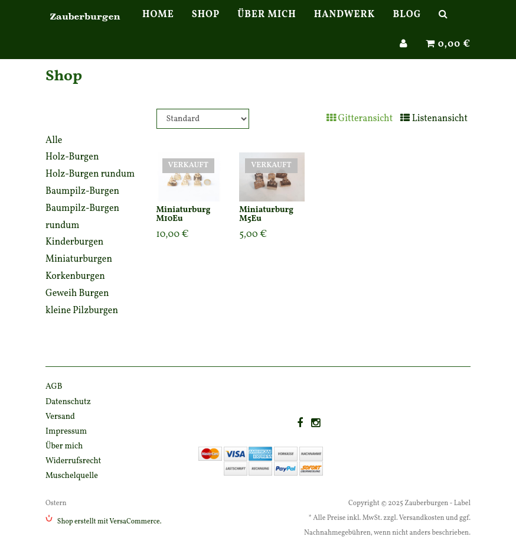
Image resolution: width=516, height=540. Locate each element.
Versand (60, 416)
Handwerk (344, 26)
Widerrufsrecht (73, 461)
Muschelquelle (71, 476)
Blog (407, 26)
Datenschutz (68, 402)
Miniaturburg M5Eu (266, 214)
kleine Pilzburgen (81, 310)
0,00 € (448, 56)
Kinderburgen (74, 242)
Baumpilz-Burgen (82, 191)
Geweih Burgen (77, 293)
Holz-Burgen (72, 157)
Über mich (266, 26)
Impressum (66, 431)
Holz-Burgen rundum (90, 174)
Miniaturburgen (78, 259)
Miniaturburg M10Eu (183, 214)
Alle (53, 140)
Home (158, 26)
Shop (206, 26)
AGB (54, 386)
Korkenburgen (75, 276)
